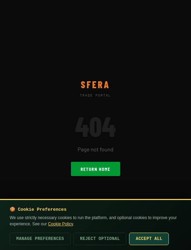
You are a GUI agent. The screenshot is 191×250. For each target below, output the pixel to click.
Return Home (95, 169)
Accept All (149, 238)
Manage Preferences (40, 238)
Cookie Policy (60, 224)
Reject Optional (100, 238)
